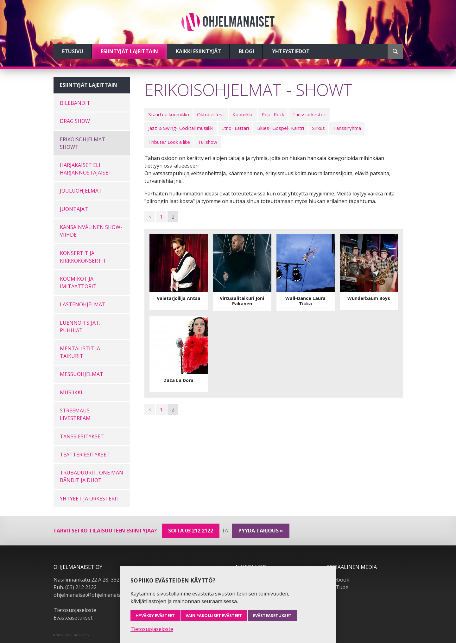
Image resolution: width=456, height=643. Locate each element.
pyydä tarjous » (260, 530)
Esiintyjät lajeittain (129, 51)
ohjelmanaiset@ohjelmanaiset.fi (91, 594)
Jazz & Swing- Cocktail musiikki (180, 128)
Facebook (337, 579)
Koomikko (243, 114)
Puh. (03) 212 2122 (75, 587)
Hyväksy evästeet (155, 615)
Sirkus (318, 128)
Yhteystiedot (291, 51)
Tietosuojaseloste (75, 610)
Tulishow (207, 142)
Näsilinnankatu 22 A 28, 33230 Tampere (101, 579)
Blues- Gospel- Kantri (280, 128)
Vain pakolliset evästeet (214, 615)
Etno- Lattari (235, 128)
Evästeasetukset (73, 617)
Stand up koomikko (168, 114)
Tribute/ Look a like (169, 142)
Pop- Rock (273, 114)
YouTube (337, 587)
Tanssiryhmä (347, 128)
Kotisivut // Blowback (71, 635)
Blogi (246, 51)
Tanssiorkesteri (309, 114)
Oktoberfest (210, 114)
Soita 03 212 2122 (190, 530)
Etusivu (72, 51)
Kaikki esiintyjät (198, 51)
